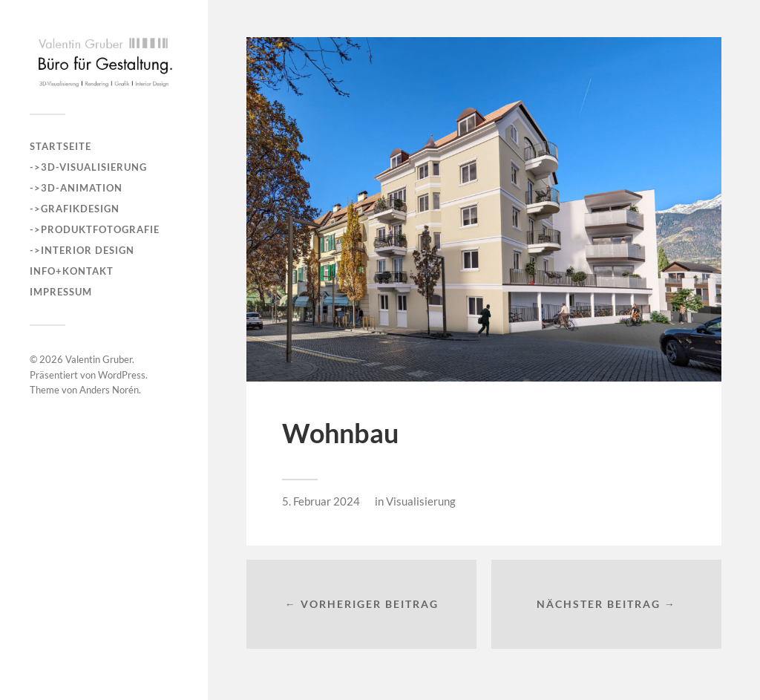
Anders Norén (109, 390)
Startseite (60, 146)
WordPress (121, 375)
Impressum (61, 292)
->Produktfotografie (95, 229)
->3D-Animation (76, 188)
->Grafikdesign (74, 209)
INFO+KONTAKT (72, 271)
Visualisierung (421, 501)
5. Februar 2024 (321, 501)
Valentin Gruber (98, 359)
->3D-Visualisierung (88, 167)
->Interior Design (82, 250)
